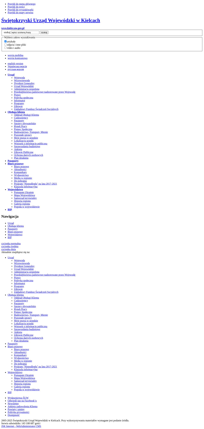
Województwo (15, 234)
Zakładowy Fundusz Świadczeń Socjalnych (36, 109)
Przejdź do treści (16, 6)
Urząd (11, 223)
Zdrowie (18, 106)
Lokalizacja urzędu (23, 140)
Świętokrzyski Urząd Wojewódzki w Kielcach (50, 20)
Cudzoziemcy (21, 117)
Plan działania (21, 158)
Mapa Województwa (24, 195)
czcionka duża (8, 249)
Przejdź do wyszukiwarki (20, 9)
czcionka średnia (9, 246)
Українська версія (17, 66)
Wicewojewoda (22, 80)
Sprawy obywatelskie (25, 123)
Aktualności (20, 169)
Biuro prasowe (21, 166)
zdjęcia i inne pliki (16, 44)
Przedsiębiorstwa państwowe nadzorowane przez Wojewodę (44, 92)
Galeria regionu (22, 203)
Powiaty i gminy (16, 409)
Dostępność (14, 415)
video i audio (13, 48)
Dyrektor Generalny (24, 83)
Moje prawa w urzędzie (26, 137)
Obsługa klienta (16, 226)
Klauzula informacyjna (25, 186)
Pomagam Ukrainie (24, 192)
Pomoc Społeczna (23, 129)
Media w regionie (23, 178)
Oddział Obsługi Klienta (26, 115)
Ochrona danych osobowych (28, 155)
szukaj (7, 32)
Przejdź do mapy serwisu (20, 12)
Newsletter (13, 403)
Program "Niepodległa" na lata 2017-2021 (35, 183)
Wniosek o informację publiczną (30, 143)
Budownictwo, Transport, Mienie (31, 132)
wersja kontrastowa (17, 58)
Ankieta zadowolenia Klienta (22, 406)
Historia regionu (22, 201)
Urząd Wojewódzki (24, 86)
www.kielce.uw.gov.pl (12, 28)
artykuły (11, 41)
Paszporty (19, 120)
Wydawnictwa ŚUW (18, 397)
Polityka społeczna (23, 97)
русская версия (16, 69)
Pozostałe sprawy (23, 135)
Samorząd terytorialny (25, 198)
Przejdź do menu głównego (22, 4)
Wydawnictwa (21, 175)
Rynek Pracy (20, 126)
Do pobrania (20, 181)
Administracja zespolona (26, 89)
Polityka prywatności (18, 412)
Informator (19, 100)
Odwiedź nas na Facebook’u (22, 400)
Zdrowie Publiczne (23, 152)
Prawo (17, 94)
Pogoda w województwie (27, 206)
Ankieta (18, 149)
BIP (10, 237)
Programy (19, 103)
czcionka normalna (11, 243)
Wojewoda (19, 77)
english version (15, 63)
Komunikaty (20, 172)
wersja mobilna (15, 55)
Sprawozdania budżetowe (27, 146)
